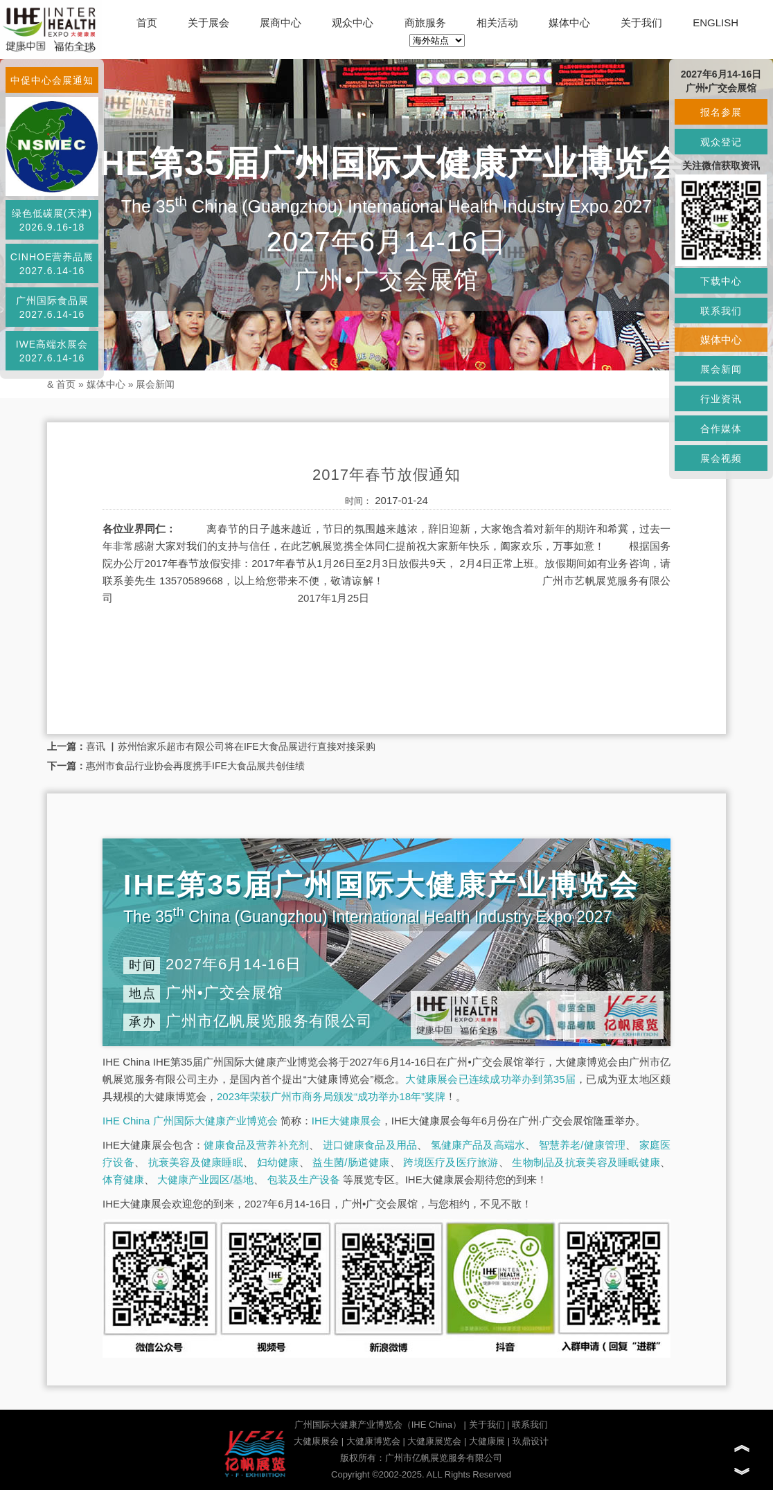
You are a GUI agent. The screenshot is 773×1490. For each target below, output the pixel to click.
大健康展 (487, 1441)
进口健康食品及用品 (370, 1145)
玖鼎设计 (531, 1441)
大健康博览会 (373, 1441)
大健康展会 (316, 1441)
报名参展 (721, 112)
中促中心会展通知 (52, 80)
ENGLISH (715, 22)
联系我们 (530, 1424)
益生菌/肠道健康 (350, 1162)
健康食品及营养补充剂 (256, 1145)
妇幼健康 (278, 1162)
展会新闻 (155, 384)
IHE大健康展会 (346, 1121)
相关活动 (497, 22)
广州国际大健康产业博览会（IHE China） (377, 1424)
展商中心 (280, 22)
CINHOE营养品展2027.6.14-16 (52, 263)
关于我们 (641, 22)
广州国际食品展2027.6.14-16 (52, 307)
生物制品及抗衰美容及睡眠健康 (586, 1162)
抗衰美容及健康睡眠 (195, 1162)
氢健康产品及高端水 (478, 1145)
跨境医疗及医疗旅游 (450, 1162)
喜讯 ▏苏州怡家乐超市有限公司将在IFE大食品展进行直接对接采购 (230, 746)
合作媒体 (721, 428)
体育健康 (123, 1179)
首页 (146, 22)
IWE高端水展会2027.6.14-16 (52, 351)
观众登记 (721, 141)
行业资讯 (721, 398)
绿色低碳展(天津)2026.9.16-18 (52, 220)
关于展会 (208, 22)
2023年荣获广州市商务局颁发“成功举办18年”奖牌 (331, 1096)
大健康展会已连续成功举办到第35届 (490, 1079)
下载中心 (721, 281)
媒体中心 (569, 22)
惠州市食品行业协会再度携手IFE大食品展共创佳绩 (195, 765)
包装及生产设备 (303, 1179)
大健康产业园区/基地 (205, 1179)
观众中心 (352, 22)
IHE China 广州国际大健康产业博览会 (190, 1121)
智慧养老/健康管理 (582, 1145)
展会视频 (721, 458)
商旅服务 (425, 22)
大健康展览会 (434, 1441)
